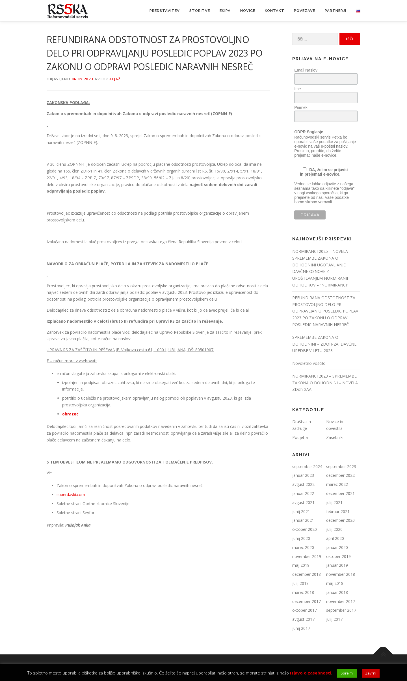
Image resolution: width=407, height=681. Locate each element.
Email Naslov (305, 70)
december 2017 (306, 601)
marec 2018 (303, 592)
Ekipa (225, 10)
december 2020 (340, 520)
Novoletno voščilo (309, 363)
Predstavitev (165, 10)
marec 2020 (303, 547)
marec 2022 (337, 484)
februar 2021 (338, 511)
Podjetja (300, 437)
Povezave (304, 10)
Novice (247, 10)
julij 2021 (334, 502)
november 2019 (306, 556)
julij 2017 (334, 619)
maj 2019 (300, 565)
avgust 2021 (303, 502)
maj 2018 (334, 583)
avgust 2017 (303, 619)
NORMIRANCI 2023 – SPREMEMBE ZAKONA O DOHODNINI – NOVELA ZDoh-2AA (325, 382)
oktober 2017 (304, 610)
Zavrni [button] (370, 673)
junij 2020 (301, 538)
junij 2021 (301, 511)
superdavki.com (71, 494)
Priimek (301, 107)
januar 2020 (337, 547)
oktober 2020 (304, 529)
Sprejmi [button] (347, 673)
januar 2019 (337, 565)
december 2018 (306, 574)
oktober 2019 (338, 556)
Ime (297, 89)
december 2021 (340, 493)
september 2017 (341, 610)
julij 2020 (334, 529)
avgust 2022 (303, 484)
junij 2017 (301, 628)
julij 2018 (300, 583)
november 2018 (340, 574)
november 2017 (340, 601)
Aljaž (115, 79)
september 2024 (307, 466)
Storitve (199, 10)
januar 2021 (303, 520)
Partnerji (335, 10)
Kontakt (274, 10)
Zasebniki (334, 437)
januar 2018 (337, 592)
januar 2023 (303, 475)
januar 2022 (303, 493)
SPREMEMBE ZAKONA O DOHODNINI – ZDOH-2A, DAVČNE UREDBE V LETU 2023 (324, 344)
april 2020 (335, 538)
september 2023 (341, 466)
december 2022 (340, 475)
